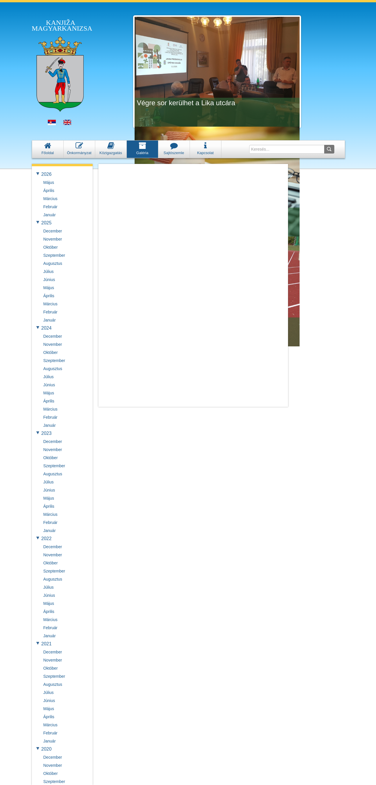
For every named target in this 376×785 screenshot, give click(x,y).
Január (49, 215)
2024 (46, 328)
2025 (46, 222)
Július (48, 271)
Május (48, 182)
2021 (46, 643)
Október (50, 247)
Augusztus (52, 263)
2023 (46, 433)
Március (50, 198)
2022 (46, 538)
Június (49, 279)
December (52, 231)
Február (50, 206)
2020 (46, 749)
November (52, 239)
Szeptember (54, 255)
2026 (46, 174)
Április (48, 190)
